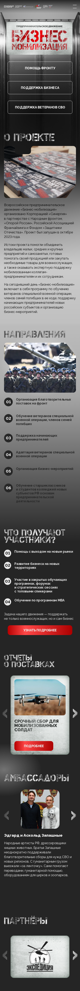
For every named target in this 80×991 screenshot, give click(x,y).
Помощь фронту (40, 68)
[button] (75, 713)
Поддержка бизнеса (40, 88)
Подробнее (34, 746)
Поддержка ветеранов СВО (40, 107)
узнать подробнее (40, 630)
